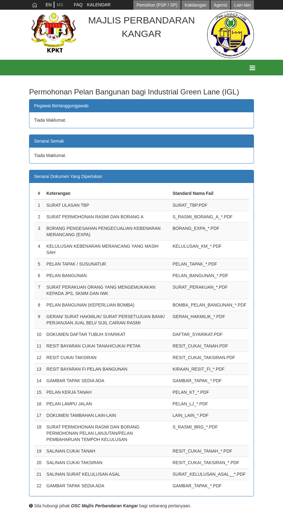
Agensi (220, 5)
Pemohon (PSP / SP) (157, 5)
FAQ (78, 4)
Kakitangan (195, 5)
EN (49, 4)
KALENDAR (98, 4)
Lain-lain (242, 5)
